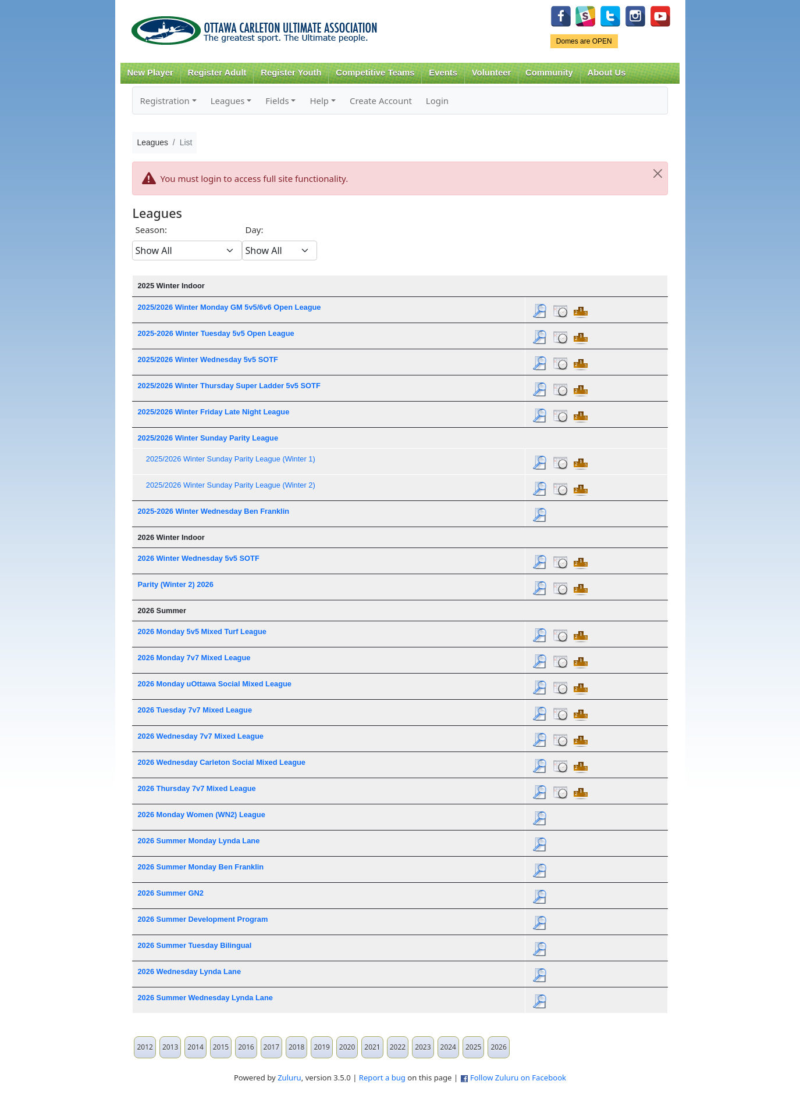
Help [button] (319, 100)
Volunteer (491, 72)
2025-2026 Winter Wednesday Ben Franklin (213, 511)
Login (437, 100)
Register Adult (216, 72)
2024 (448, 1047)
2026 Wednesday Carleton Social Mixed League (221, 762)
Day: (254, 229)
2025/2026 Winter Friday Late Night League (213, 411)
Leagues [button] (228, 100)
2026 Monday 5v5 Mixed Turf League (201, 631)
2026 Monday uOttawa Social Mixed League (214, 683)
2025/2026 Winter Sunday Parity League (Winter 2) (230, 485)
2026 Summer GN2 (170, 893)
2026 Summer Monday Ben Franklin (200, 866)
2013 (170, 1047)
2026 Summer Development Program (202, 919)
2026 (498, 1047)
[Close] (658, 173)
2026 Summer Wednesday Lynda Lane (204, 997)
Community (549, 72)
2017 (271, 1047)
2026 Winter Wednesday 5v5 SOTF (198, 558)
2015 (221, 1047)
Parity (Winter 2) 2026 (175, 584)
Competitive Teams (375, 72)
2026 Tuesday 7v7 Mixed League (194, 710)
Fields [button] (277, 100)
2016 (246, 1047)
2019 (321, 1047)
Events (443, 72)
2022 (398, 1047)
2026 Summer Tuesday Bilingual (194, 945)
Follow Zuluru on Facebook (518, 1077)
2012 (144, 1047)
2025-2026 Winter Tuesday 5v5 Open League (215, 333)
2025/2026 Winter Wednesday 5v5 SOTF (207, 359)
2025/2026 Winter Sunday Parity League (207, 438)
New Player (150, 72)
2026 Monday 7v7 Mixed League (193, 657)
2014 (195, 1047)
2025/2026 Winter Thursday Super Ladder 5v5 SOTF (228, 385)
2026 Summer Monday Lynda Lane (198, 840)
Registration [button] (164, 100)
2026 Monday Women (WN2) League (201, 814)
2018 (296, 1047)
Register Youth (291, 72)
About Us (607, 72)
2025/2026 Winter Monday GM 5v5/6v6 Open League (229, 307)
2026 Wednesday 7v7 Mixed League (200, 736)
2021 (372, 1047)
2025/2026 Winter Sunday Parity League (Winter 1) (230, 458)
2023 (423, 1047)
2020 (347, 1047)
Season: (151, 229)
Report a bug (382, 1077)
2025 (473, 1047)
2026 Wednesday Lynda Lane (189, 971)
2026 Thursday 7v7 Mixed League (196, 788)
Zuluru (289, 1077)
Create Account (381, 100)
